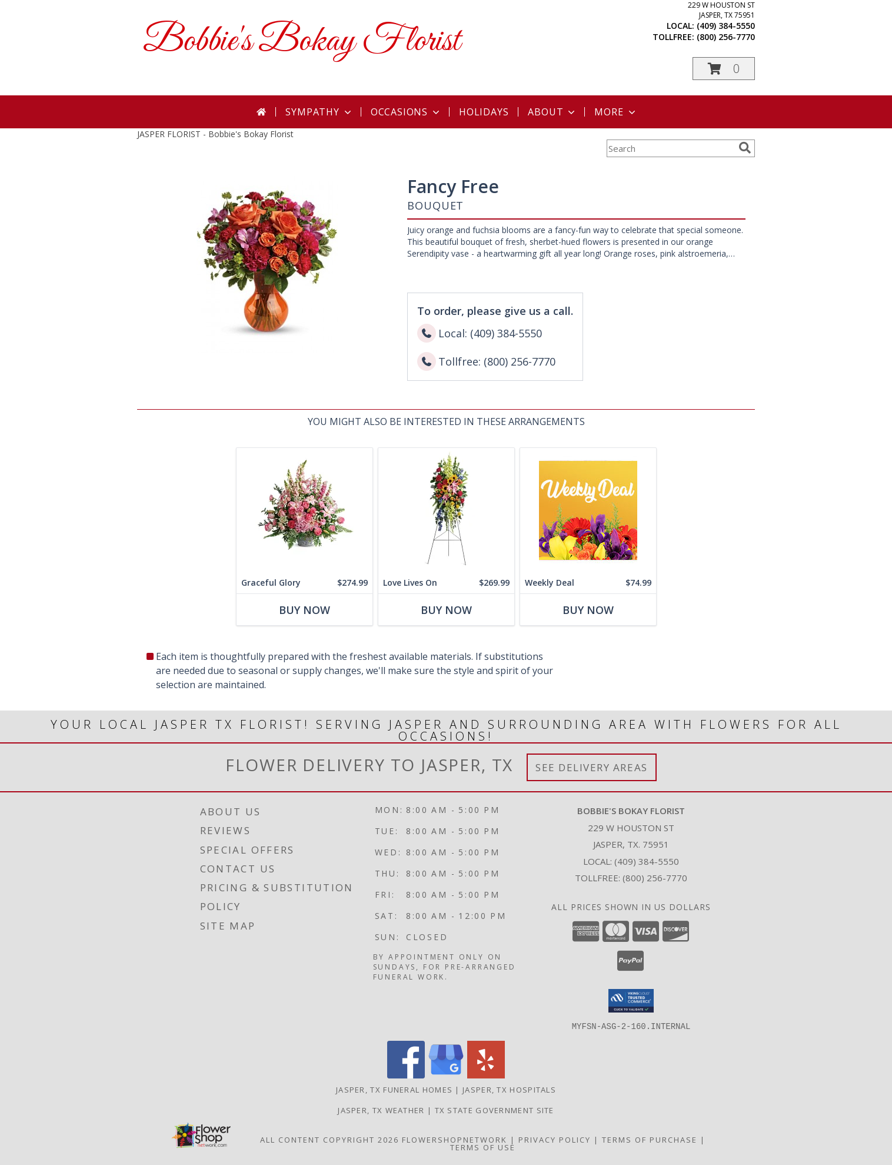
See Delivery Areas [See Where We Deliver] (591, 767)
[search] (744, 147)
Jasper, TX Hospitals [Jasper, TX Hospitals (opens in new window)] (509, 1089)
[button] (724, 68)
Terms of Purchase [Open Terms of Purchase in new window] (649, 1139)
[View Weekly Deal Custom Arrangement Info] (588, 510)
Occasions (406, 111)
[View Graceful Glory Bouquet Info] (304, 510)
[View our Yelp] (486, 1074)
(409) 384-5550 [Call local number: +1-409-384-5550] (726, 25)
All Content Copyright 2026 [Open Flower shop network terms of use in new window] (329, 1139)
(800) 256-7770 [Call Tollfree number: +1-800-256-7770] (655, 878)
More (615, 111)
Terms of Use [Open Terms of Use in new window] (482, 1146)
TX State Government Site (494, 1109)
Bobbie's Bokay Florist (301, 41)
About (552, 111)
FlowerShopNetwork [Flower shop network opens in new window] (454, 1139)
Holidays (483, 111)
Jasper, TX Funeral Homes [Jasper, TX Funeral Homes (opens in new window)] (394, 1089)
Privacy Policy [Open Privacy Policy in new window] (554, 1139)
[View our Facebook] (406, 1074)
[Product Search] (670, 148)
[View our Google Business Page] (446, 1074)
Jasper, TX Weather (381, 1109)
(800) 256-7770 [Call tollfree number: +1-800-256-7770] (726, 36)
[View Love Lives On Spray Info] (446, 510)
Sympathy (319, 111)
